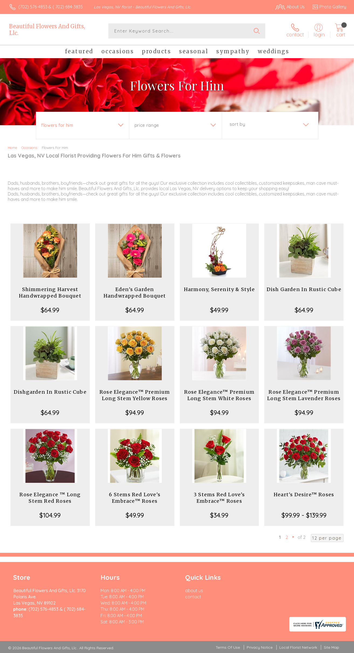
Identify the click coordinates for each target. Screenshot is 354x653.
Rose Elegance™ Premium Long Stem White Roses (219, 395)
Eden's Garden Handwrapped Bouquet (135, 292)
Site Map (331, 647)
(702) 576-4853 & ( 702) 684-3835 (50, 6)
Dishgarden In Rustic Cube (50, 392)
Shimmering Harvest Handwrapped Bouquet (50, 292)
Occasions (29, 147)
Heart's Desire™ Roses (304, 494)
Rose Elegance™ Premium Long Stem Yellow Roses (134, 395)
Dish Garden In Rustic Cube (304, 289)
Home (12, 147)
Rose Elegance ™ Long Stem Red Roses (50, 497)
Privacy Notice (260, 647)
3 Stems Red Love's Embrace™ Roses (219, 497)
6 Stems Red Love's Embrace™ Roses (134, 497)
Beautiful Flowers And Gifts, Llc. (47, 29)
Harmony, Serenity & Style (219, 289)
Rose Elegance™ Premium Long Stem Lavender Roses (304, 395)
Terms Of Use (228, 647)
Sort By (237, 124)
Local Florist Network (298, 647)
